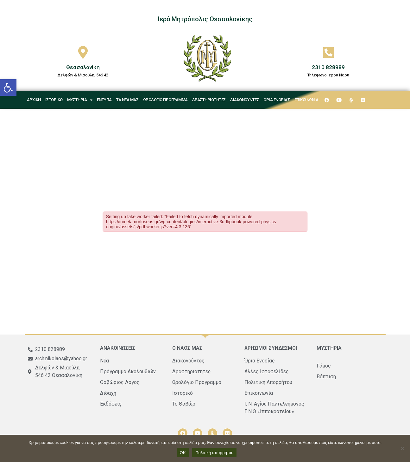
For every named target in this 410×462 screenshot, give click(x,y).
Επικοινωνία (306, 99)
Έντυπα (104, 99)
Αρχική (34, 99)
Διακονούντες (244, 99)
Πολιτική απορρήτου (214, 452)
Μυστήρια (79, 100)
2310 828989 (328, 67)
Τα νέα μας (127, 99)
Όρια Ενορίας (276, 99)
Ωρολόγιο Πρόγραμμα (165, 99)
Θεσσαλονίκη (83, 67)
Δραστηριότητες (209, 99)
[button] (8, 87)
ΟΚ (183, 452)
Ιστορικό (54, 99)
